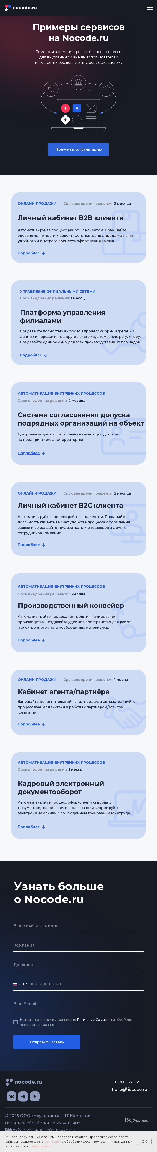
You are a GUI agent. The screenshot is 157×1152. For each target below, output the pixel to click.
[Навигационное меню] (150, 8)
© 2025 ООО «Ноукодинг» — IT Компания (48, 1115)
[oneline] (78, 945)
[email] (78, 1004)
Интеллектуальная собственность (40, 1129)
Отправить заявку (47, 1042)
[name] (78, 925)
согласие (51, 1142)
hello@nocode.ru (129, 1089)
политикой (41, 1146)
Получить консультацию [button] (78, 149)
